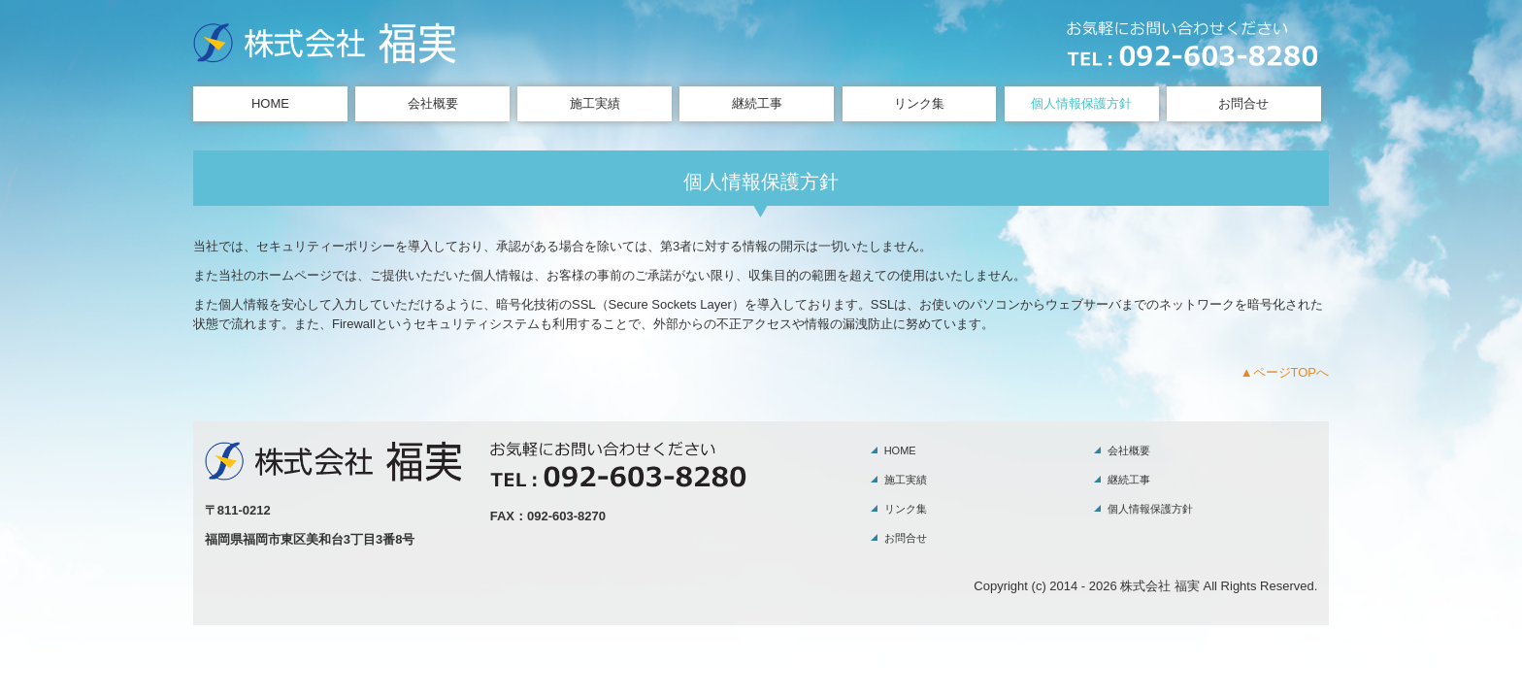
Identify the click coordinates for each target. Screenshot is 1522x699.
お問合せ (1243, 103)
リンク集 (919, 103)
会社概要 (433, 103)
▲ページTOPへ (1285, 372)
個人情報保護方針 (1081, 103)
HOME (270, 103)
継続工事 (757, 103)
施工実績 (595, 103)
